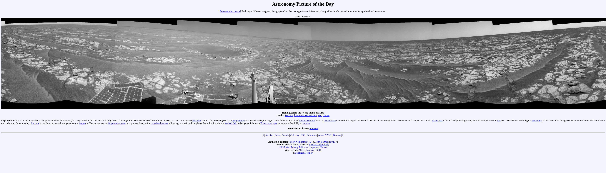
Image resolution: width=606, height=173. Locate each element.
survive (306, 123)
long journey (239, 120)
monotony (536, 120)
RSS (303, 135)
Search (285, 135)
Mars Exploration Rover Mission (301, 115)
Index (277, 135)
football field (231, 123)
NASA (326, 115)
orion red (314, 128)
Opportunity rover (117, 123)
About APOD (324, 135)
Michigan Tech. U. (304, 152)
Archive (269, 135)
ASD (300, 150)
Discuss (337, 135)
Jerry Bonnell (322, 142)
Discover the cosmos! (230, 11)
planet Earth (330, 120)
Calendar (294, 135)
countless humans (159, 123)
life (498, 120)
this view (196, 120)
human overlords (307, 120)
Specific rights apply (319, 144)
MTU (309, 142)
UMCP (333, 142)
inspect (82, 123)
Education (312, 135)
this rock (35, 123)
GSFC (318, 150)
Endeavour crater (268, 123)
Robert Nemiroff (297, 142)
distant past (437, 120)
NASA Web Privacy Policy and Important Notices (303, 147)
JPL (320, 115)
